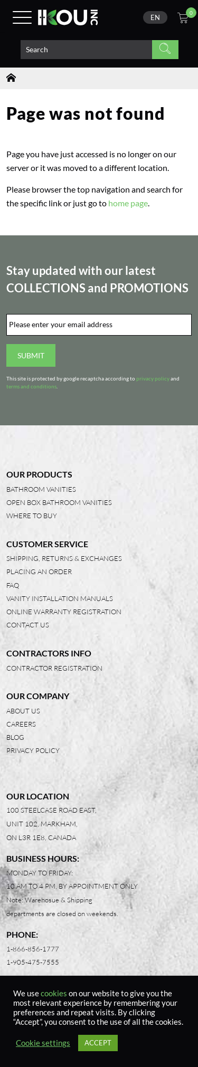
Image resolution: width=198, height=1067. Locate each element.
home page (128, 203)
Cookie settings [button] (43, 1043)
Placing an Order (39, 571)
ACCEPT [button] (97, 1043)
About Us (23, 711)
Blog (15, 737)
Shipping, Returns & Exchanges (64, 558)
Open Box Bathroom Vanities (59, 502)
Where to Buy (31, 515)
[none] (155, 17)
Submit (30, 355)
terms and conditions (31, 386)
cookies (54, 993)
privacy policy (152, 379)
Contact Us (27, 625)
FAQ (12, 585)
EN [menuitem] (155, 17)
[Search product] (86, 50)
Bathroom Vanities (41, 489)
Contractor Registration (54, 668)
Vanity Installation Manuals (59, 598)
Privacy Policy (33, 750)
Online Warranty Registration (63, 611)
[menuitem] (155, 17)
